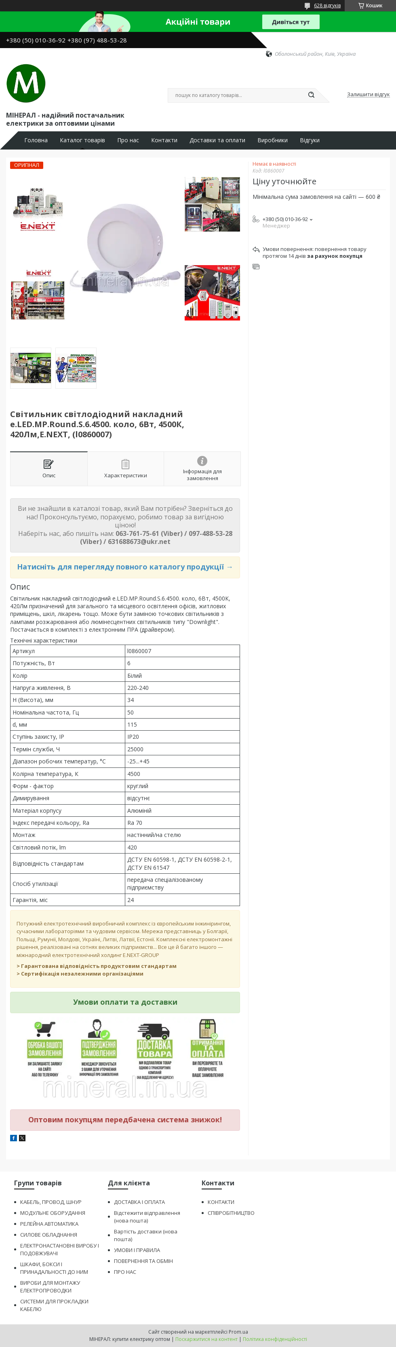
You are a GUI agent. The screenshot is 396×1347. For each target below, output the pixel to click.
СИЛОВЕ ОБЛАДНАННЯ (48, 1234)
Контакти (164, 140)
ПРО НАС (125, 1271)
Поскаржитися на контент (206, 1339)
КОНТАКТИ (221, 1202)
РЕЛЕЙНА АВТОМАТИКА (49, 1223)
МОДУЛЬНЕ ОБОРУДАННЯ (52, 1212)
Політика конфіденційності (275, 1339)
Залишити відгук (368, 94)
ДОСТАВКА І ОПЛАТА (139, 1202)
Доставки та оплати (217, 140)
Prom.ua (238, 1331)
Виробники (272, 140)
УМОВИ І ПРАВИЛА (137, 1250)
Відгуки (310, 140)
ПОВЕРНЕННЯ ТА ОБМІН (143, 1261)
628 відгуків (327, 5)
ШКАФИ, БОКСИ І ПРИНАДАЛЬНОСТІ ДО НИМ (54, 1268)
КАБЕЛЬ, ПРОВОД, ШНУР (51, 1202)
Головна (36, 140)
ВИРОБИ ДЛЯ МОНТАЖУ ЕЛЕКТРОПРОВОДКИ (50, 1286)
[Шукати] (311, 95)
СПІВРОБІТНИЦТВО (231, 1212)
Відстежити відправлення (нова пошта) (147, 1216)
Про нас (128, 140)
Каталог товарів (82, 140)
